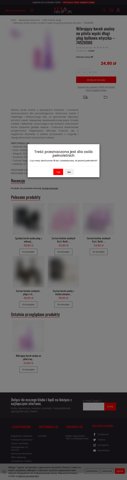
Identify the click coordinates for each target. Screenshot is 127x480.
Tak (58, 172)
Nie (69, 172)
